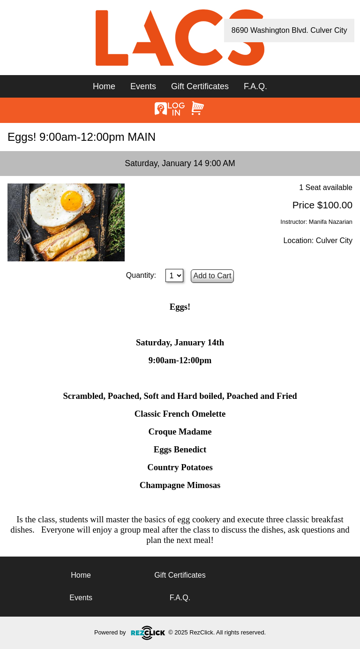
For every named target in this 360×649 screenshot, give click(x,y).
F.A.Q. (255, 86)
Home (104, 86)
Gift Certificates (200, 86)
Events (143, 86)
